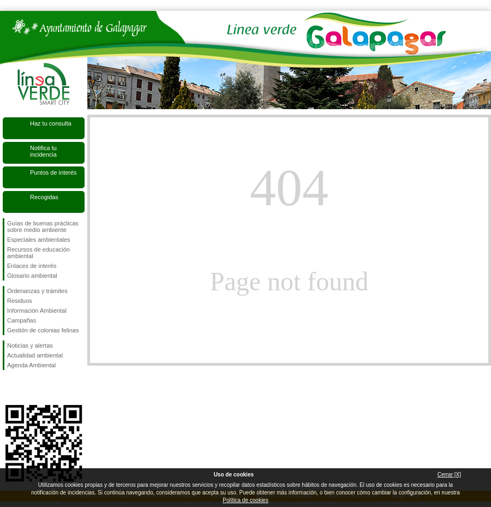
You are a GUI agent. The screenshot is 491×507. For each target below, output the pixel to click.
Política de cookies (245, 500)
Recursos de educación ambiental (38, 252)
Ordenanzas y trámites (37, 291)
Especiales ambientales (38, 239)
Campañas (21, 320)
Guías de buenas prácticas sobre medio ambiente (43, 226)
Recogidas (44, 197)
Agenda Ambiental (31, 365)
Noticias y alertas (30, 345)
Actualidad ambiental (35, 355)
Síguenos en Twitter (27, 387)
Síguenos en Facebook (9, 387)
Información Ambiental (37, 310)
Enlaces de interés (32, 266)
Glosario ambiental (32, 275)
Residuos (19, 300)
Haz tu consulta (50, 123)
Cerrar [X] (449, 475)
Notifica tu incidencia (43, 151)
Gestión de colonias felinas (43, 330)
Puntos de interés (53, 172)
